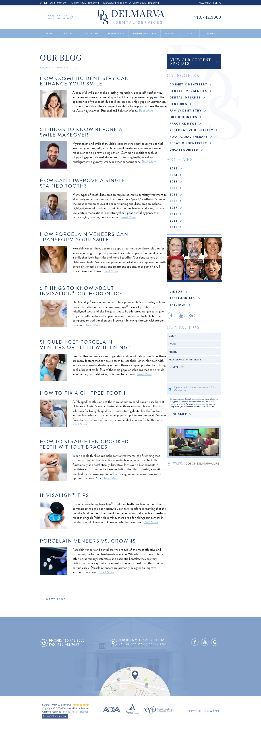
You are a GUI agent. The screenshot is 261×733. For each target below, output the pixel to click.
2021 (173, 194)
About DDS (68, 33)
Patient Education (144, 33)
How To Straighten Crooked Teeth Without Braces (84, 444)
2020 (173, 201)
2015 (173, 227)
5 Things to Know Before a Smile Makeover (81, 132)
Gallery (170, 33)
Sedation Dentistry (188, 143)
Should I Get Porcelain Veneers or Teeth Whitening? (85, 344)
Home (49, 33)
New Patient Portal (210, 2)
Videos (176, 291)
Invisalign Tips (64, 495)
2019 (173, 207)
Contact (189, 33)
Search (211, 33)
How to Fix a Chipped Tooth (83, 393)
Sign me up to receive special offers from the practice (195, 388)
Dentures (178, 104)
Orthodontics (183, 117)
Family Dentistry (185, 110)
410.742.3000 (207, 17)
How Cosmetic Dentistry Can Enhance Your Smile (84, 81)
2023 (173, 181)
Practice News (183, 123)
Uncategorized (183, 149)
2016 (173, 220)
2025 (173, 168)
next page (56, 599)
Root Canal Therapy (188, 136)
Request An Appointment (60, 17)
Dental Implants (185, 97)
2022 (173, 188)
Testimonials (116, 33)
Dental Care (91, 33)
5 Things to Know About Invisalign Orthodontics (81, 291)
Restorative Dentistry (191, 130)
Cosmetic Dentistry (188, 84)
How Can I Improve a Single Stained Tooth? (82, 183)
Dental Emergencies (188, 91)
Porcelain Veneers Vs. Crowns (88, 541)
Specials (177, 304)
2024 (173, 175)
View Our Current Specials (190, 61)
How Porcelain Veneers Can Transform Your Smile (84, 237)
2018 (173, 214)
